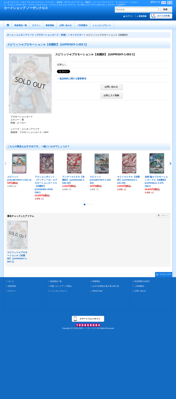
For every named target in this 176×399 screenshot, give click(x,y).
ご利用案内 (139, 286)
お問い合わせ (111, 87)
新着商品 (96, 281)
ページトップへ (165, 274)
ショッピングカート (58, 291)
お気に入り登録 (111, 95)
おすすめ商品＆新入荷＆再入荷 (105, 286)
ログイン (129, 16)
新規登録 (142, 16)
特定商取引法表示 (142, 281)
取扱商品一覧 (56, 281)
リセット (164, 215)
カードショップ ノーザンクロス (26, 8)
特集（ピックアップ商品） (61, 286)
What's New (97, 291)
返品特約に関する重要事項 (72, 78)
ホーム (11, 281)
